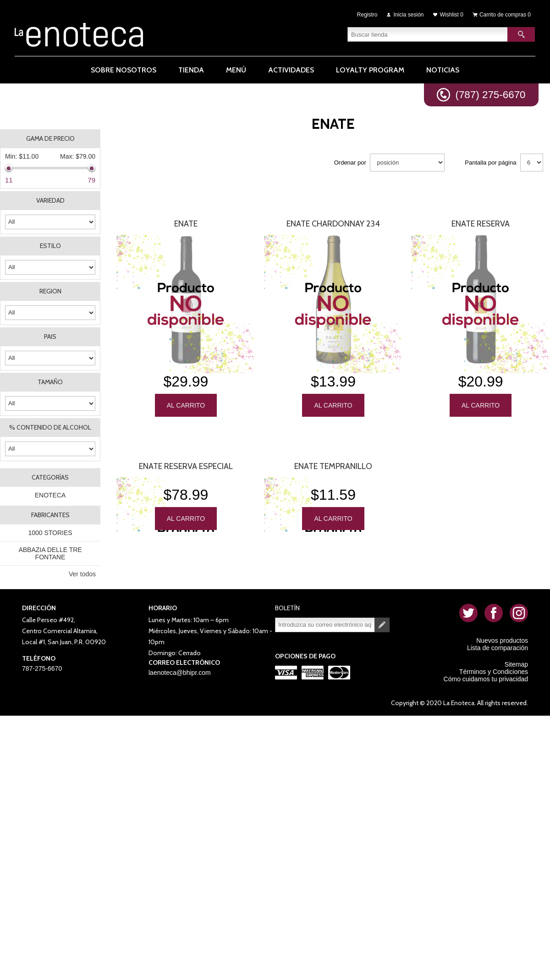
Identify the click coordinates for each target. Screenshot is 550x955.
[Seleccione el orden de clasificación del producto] (407, 162)
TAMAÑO (50, 382)
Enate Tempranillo (333, 466)
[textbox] (427, 34)
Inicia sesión (409, 14)
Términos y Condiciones (493, 671)
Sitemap (516, 664)
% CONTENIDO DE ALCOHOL (50, 427)
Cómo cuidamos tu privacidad (486, 679)
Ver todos (82, 574)
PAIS (50, 336)
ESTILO (50, 246)
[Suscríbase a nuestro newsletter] (325, 625)
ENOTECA (50, 495)
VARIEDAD (50, 200)
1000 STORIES (50, 532)
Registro (367, 14)
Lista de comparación (497, 647)
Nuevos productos (502, 640)
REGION (50, 291)
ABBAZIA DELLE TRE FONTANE (50, 553)
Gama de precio (50, 138)
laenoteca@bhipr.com (179, 672)
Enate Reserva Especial (186, 466)
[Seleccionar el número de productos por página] (531, 162)
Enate (186, 224)
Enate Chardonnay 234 (333, 224)
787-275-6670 (42, 668)
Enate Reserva (480, 224)
